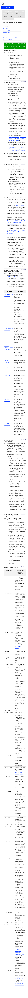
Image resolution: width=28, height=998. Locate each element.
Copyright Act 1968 (14, 137)
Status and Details (19, 11)
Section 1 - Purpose (7, 28)
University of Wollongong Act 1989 (19, 978)
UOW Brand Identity (13, 276)
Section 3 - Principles (7, 32)
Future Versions (8, 16)
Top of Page (23, 81)
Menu (8, 7)
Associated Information (8, 13)
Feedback (8, 19)
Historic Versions (19, 13)
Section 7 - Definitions (7, 39)
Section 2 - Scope (6, 30)
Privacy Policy (16, 149)
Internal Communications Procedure (9, 347)
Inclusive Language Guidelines (17, 150)
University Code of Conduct (18, 230)
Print (19, 16)
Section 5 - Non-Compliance (8, 35)
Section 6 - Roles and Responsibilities (10, 37)
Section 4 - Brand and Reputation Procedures (12, 34)
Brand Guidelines (19, 205)
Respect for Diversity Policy (14, 231)
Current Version (8, 11)
